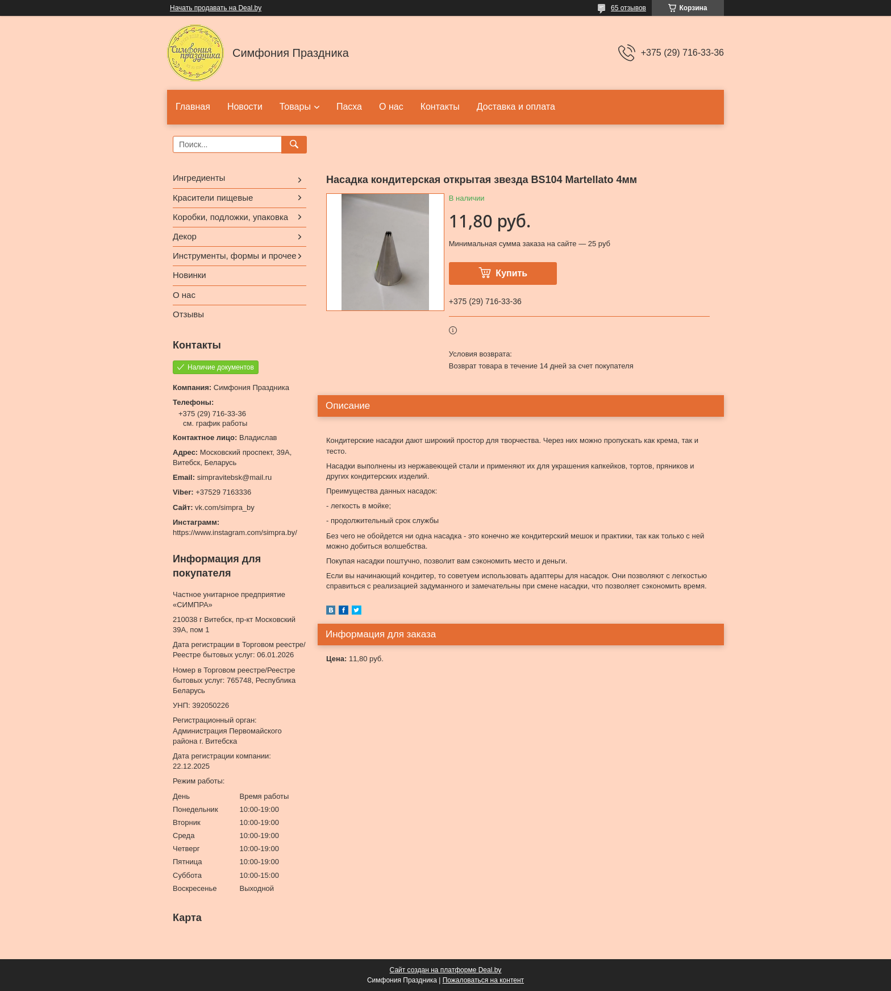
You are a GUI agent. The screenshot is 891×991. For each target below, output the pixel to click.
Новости (245, 106)
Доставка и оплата (516, 106)
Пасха (349, 106)
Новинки (189, 275)
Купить (511, 273)
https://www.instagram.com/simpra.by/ (235, 532)
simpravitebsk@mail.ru (234, 477)
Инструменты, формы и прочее (235, 255)
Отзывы (188, 314)
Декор (185, 236)
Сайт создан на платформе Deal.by (446, 970)
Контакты (440, 106)
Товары (295, 106)
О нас (391, 106)
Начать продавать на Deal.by (215, 8)
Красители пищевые (213, 197)
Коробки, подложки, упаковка (230, 217)
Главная (193, 106)
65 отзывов (628, 8)
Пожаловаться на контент (483, 980)
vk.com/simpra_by (225, 507)
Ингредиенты (199, 178)
